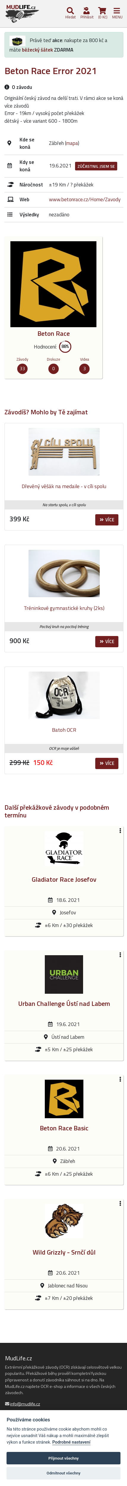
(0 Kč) (102, 13)
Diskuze (53, 359)
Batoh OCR (64, 730)
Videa (84, 359)
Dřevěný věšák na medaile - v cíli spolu (64, 486)
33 (22, 368)
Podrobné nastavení (71, 1442)
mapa (72, 143)
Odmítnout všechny (63, 1473)
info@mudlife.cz (25, 1404)
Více (107, 519)
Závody (22, 359)
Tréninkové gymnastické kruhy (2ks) (64, 608)
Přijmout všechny (63, 1458)
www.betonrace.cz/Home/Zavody (84, 199)
